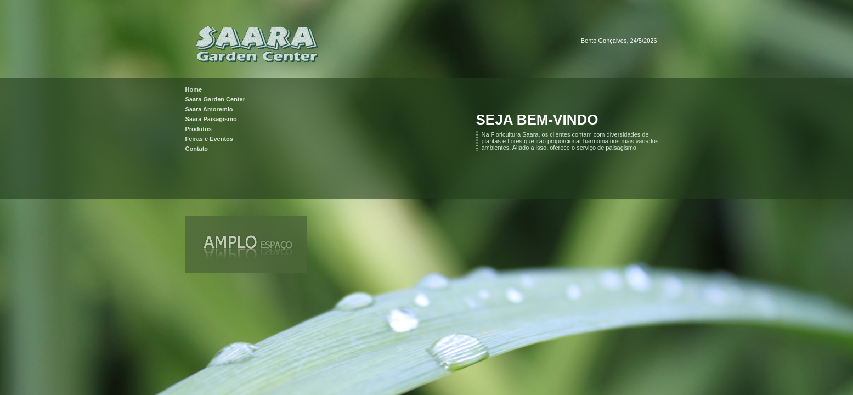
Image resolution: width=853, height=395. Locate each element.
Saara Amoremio (209, 109)
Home (193, 89)
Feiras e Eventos (209, 139)
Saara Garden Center (215, 99)
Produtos (198, 129)
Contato (196, 148)
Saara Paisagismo (211, 119)
